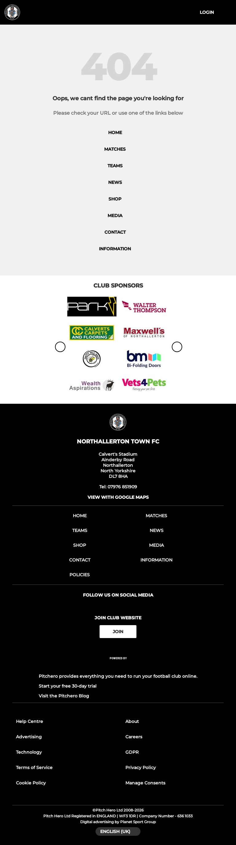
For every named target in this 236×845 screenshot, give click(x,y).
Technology (29, 752)
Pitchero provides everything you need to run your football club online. (118, 676)
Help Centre (29, 721)
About (132, 721)
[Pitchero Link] (118, 666)
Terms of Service (34, 767)
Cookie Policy (31, 783)
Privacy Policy (140, 767)
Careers (133, 737)
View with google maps (118, 497)
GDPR (132, 752)
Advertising (29, 737)
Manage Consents (145, 783)
